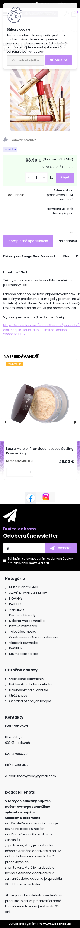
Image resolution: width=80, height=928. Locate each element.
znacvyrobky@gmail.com (36, 776)
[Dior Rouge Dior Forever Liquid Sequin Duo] (40, 93)
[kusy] (36, 177)
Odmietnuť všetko (25, 60)
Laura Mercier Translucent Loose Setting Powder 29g (40, 451)
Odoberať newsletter (30, 535)
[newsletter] (61, 548)
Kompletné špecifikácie (28, 240)
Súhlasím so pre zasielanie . (40, 560)
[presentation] (5, 422)
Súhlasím (58, 60)
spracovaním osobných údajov (49, 558)
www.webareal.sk (57, 924)
